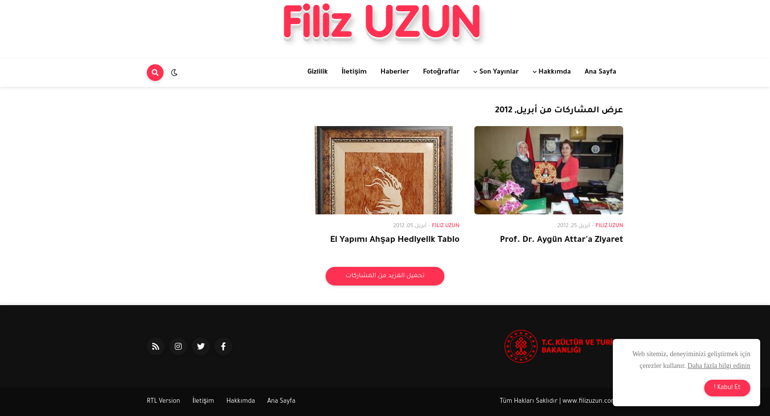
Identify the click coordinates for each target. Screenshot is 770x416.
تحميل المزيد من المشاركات (384, 276)
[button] (174, 72)
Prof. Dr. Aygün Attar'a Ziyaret (561, 240)
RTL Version (163, 401)
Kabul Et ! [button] (727, 388)
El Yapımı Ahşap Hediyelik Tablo (394, 240)
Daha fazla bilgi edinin (719, 365)
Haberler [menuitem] (395, 72)
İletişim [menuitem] (354, 72)
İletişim (203, 401)
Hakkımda (240, 401)
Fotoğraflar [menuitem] (441, 72)
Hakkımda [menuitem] (555, 72)
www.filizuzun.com (590, 401)
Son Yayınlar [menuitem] (499, 72)
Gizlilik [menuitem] (317, 72)
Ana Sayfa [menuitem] (600, 72)
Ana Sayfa (281, 401)
